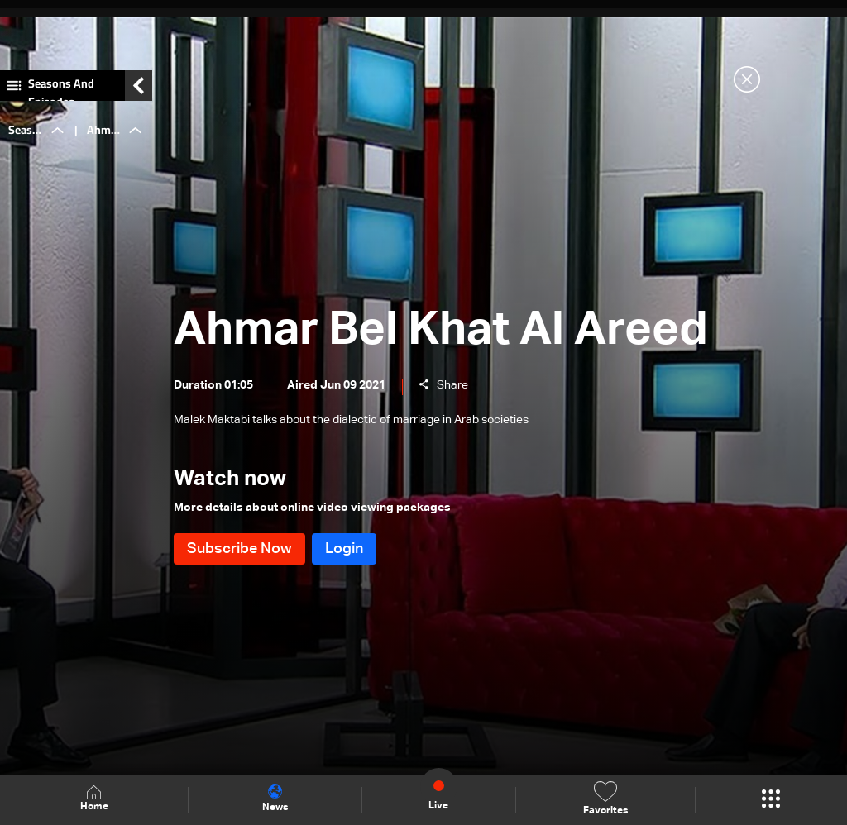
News (275, 798)
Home (94, 799)
